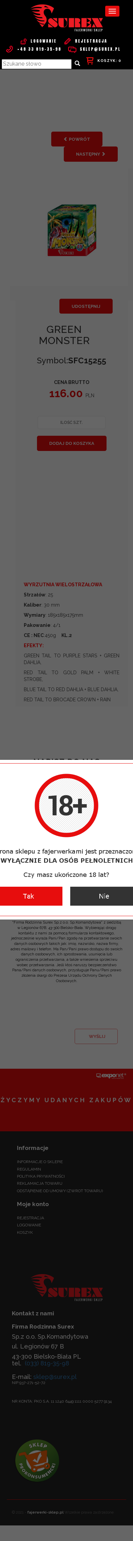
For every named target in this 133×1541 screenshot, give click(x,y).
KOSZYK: (103, 61)
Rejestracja (85, 41)
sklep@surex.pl (94, 49)
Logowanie (38, 41)
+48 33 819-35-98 (33, 49)
